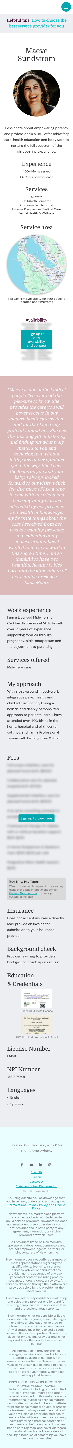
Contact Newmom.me (23, 893)
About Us (36, 1172)
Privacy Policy (37, 1205)
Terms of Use (17, 1205)
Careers (36, 1177)
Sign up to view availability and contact (36, 340)
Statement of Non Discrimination (36, 1186)
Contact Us (37, 1181)
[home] (15, 7)
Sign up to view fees (36, 818)
